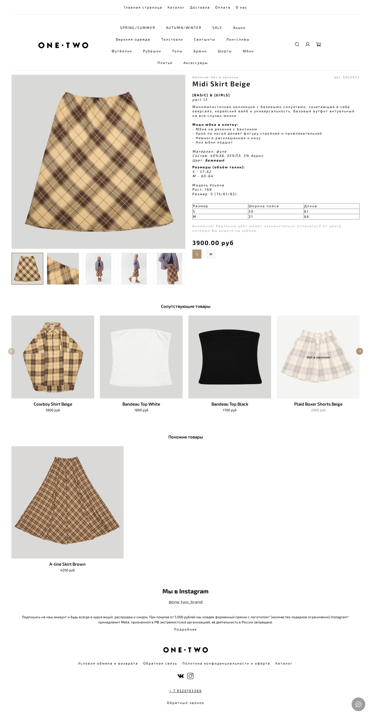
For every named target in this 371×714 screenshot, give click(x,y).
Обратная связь (160, 663)
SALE (217, 27)
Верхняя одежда (133, 39)
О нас (241, 7)
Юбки (248, 51)
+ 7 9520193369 (185, 691)
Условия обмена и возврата (108, 663)
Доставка (200, 7)
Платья (165, 63)
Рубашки (152, 51)
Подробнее (185, 629)
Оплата (223, 7)
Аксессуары (196, 63)
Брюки (200, 51)
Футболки (122, 51)
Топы (177, 51)
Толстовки (173, 39)
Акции (239, 27)
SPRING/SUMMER (137, 27)
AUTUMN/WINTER (183, 27)
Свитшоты (205, 39)
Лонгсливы (238, 39)
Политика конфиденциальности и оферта (226, 663)
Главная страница (143, 7)
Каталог (176, 7)
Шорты (225, 51)
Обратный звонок (185, 703)
